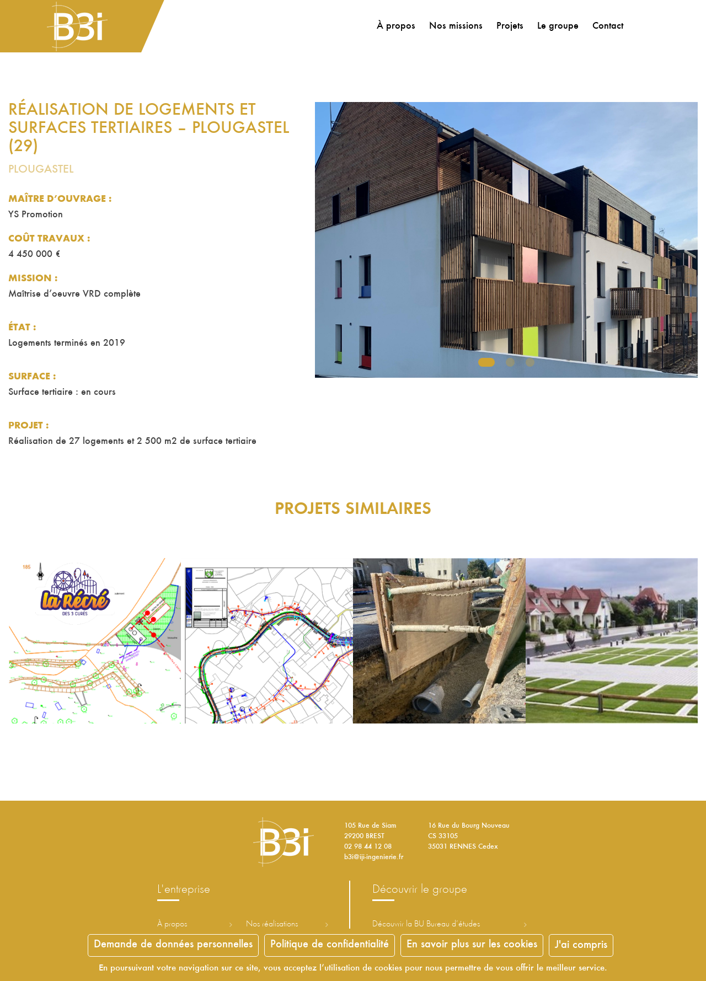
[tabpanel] (506, 240)
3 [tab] (530, 362)
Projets (509, 26)
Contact (607, 26)
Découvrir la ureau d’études (426, 924)
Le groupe (558, 26)
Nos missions (456, 26)
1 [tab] (486, 362)
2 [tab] (510, 362)
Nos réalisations (272, 924)
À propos (396, 26)
